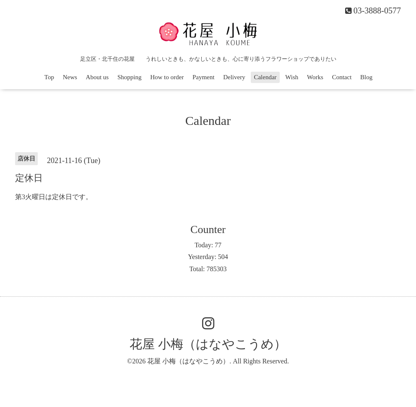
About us (97, 77)
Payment (203, 77)
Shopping (129, 77)
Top (49, 77)
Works (315, 77)
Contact (342, 77)
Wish (291, 77)
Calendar (265, 77)
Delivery (234, 77)
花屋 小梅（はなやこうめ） (208, 344)
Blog (366, 77)
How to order (167, 77)
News (70, 77)
